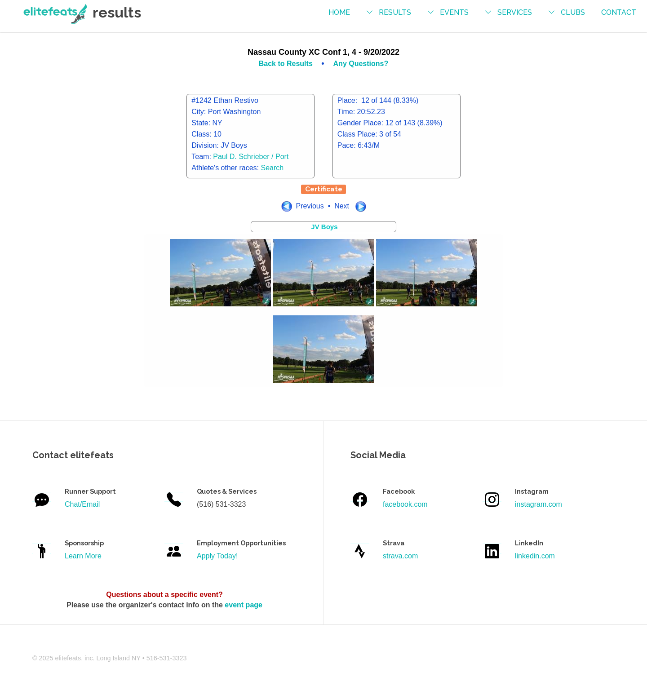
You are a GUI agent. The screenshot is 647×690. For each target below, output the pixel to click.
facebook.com (405, 504)
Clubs (573, 12)
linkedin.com (535, 556)
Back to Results (287, 63)
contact (618, 12)
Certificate (323, 189)
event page (243, 605)
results (395, 12)
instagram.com (538, 504)
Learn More (83, 556)
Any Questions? (361, 63)
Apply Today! (217, 556)
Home (339, 12)
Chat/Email (82, 504)
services (514, 12)
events (454, 12)
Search (272, 168)
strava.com (400, 556)
